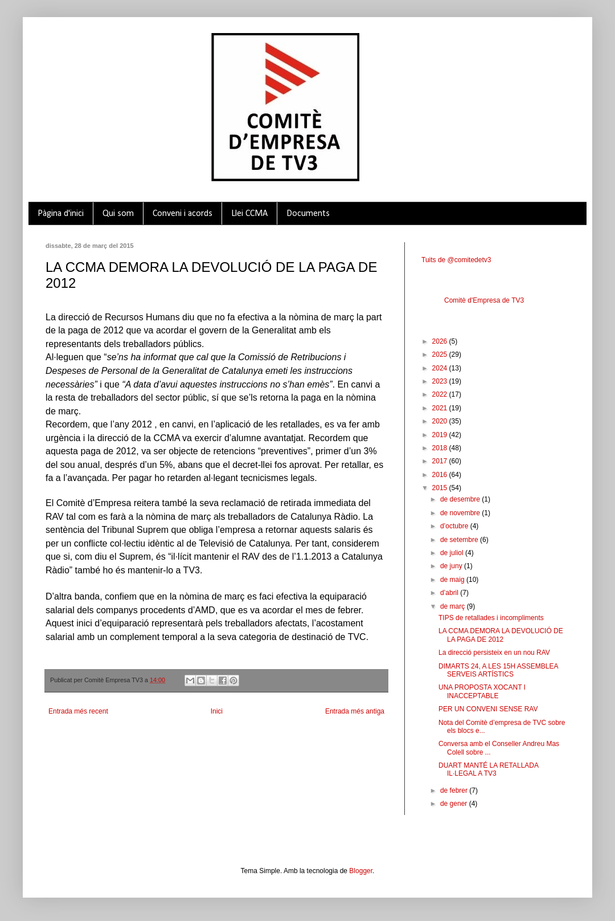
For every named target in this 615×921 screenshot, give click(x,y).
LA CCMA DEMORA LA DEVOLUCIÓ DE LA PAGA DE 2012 (500, 635)
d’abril (450, 593)
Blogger (360, 871)
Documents (308, 213)
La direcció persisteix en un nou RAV (494, 653)
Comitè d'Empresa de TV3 (484, 300)
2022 (440, 394)
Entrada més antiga (354, 711)
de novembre (461, 513)
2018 (440, 448)
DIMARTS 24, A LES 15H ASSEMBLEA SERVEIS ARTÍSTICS (498, 670)
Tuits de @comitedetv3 (456, 260)
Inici (217, 711)
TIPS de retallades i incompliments (491, 618)
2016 (440, 475)
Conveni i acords (182, 213)
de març (453, 606)
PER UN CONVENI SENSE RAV (488, 709)
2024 (440, 368)
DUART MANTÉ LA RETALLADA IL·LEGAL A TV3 (488, 769)
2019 (440, 435)
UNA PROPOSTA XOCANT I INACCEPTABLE (482, 691)
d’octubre (455, 526)
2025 (440, 354)
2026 (440, 341)
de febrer (454, 790)
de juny (452, 566)
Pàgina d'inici (61, 213)
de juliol (452, 553)
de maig (453, 580)
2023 (440, 381)
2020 (440, 421)
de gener (454, 804)
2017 (440, 461)
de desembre (461, 499)
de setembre (460, 540)
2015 (440, 488)
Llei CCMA (249, 213)
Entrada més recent (78, 711)
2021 (440, 408)
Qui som (118, 213)
